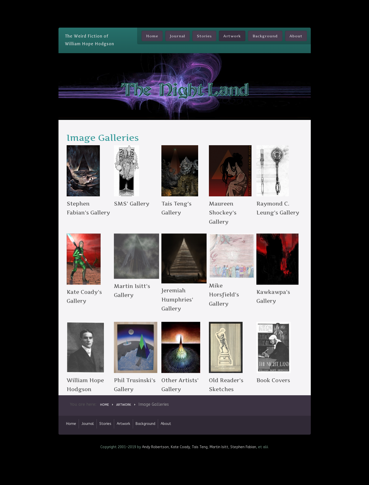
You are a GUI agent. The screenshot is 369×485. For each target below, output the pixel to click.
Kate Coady (180, 473)
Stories (204, 36)
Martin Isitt (219, 473)
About (296, 36)
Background (265, 36)
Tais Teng (200, 473)
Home (152, 36)
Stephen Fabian (243, 473)
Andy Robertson (155, 473)
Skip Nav (184, 4)
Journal (177, 36)
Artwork (232, 36)
